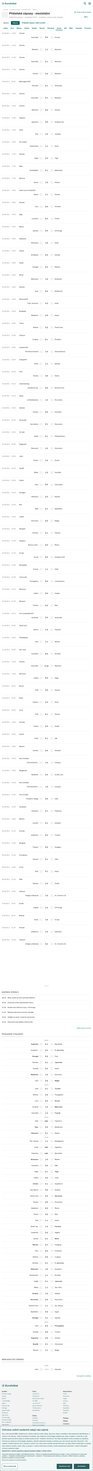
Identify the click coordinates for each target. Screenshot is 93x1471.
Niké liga (4, 1408)
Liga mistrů (5, 1415)
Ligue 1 (4, 1403)
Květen (34, 28)
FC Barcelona (36, 1408)
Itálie (64, 1403)
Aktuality (35, 1418)
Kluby (34, 1391)
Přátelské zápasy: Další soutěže (35, 23)
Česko (65, 1394)
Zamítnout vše (64, 1466)
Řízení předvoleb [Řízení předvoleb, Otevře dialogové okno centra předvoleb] (9, 1466)
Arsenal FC (35, 1394)
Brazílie (65, 1412)
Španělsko (66, 1408)
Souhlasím (82, 1466)
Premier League (6, 1394)
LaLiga (4, 1396)
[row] (46, 36)
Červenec (50, 28)
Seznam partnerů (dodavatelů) (14, 1460)
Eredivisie (5, 1412)
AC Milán (35, 1401)
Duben (26, 28)
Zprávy (6, 23)
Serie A (4, 1398)
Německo (66, 1405)
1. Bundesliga (6, 1401)
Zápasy (35, 9)
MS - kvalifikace (6, 1422)
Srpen (59, 28)
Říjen (71, 28)
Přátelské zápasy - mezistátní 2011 (20, 9)
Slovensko (66, 1396)
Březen (19, 28)
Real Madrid (36, 1410)
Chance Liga (5, 1405)
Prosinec (87, 28)
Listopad (78, 28)
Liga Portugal (6, 1410)
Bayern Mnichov (37, 1405)
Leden (5, 28)
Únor (12, 28)
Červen (42, 28)
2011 (87, 17)
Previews (35, 1420)
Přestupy (66, 1418)
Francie (65, 1401)
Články (34, 1415)
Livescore (66, 1423)
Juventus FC (36, 1403)
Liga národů (5, 1424)
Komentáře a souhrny (38, 1422)
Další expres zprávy (84, 1028)
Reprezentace (67, 1391)
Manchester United (38, 1398)
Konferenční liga (6, 1420)
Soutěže (5, 9)
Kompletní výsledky (84, 1376)
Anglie (65, 1398)
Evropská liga (6, 1417)
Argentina (66, 1410)
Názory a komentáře (38, 1425)
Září (65, 28)
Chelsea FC (36, 1396)
